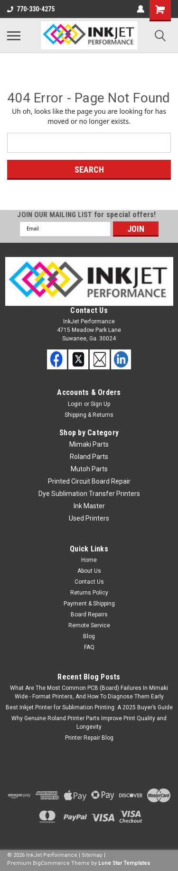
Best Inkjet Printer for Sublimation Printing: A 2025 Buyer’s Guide (89, 707)
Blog (89, 636)
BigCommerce (51, 863)
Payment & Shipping (89, 603)
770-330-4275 (31, 9)
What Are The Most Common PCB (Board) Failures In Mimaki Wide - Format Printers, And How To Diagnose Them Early (89, 692)
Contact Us (89, 581)
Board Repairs (89, 614)
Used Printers (89, 518)
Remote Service (89, 625)
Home (89, 560)
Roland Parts (89, 456)
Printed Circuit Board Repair (89, 481)
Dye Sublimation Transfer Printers (89, 493)
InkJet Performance (51, 855)
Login (75, 404)
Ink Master (89, 506)
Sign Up (100, 404)
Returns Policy (89, 592)
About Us (89, 571)
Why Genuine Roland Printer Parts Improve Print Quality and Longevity (89, 722)
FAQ (89, 647)
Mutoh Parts (89, 469)
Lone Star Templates (124, 863)
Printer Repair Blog (89, 737)
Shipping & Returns (89, 415)
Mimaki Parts (89, 444)
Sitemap (92, 855)
